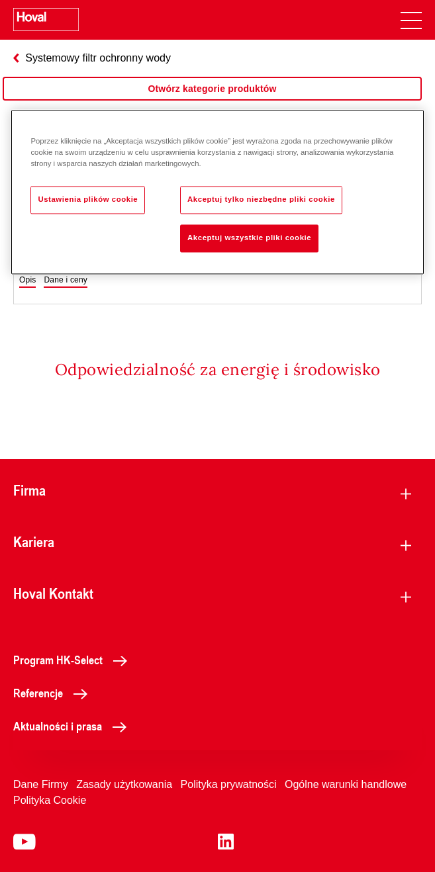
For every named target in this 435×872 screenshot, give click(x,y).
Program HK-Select (73, 659)
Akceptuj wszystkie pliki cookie (249, 237)
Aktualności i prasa (73, 725)
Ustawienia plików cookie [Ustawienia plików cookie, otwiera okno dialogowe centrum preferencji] (88, 199)
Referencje (54, 692)
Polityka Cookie (49, 800)
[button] (27, 280)
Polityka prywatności (229, 784)
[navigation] (411, 20)
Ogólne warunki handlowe (346, 784)
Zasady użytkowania (124, 784)
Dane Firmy (40, 784)
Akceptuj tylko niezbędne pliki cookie (261, 199)
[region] (212, 102)
